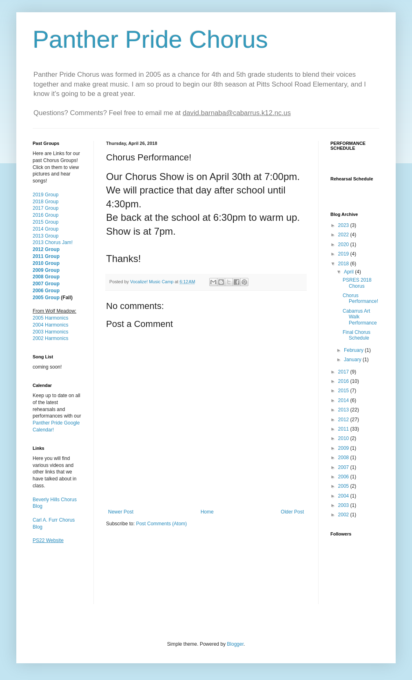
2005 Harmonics (50, 318)
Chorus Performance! (360, 298)
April (349, 272)
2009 (344, 448)
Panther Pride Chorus (150, 39)
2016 (344, 381)
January (353, 359)
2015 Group (45, 222)
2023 (344, 225)
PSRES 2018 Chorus (357, 283)
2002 (344, 515)
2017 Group (45, 208)
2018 (344, 264)
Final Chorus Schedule (356, 335)
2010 (344, 438)
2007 (344, 467)
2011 (344, 429)
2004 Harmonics (50, 325)
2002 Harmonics (50, 338)
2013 (344, 410)
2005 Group (46, 297)
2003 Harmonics (50, 332)
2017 (344, 372)
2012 (344, 419)
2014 (344, 400)
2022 (344, 235)
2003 (344, 505)
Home (207, 512)
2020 (344, 244)
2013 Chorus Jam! (53, 242)
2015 (344, 390)
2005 (344, 486)
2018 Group (45, 201)
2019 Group (45, 195)
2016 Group (45, 215)
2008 (344, 457)
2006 (344, 477)
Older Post (292, 512)
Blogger (235, 644)
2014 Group (45, 229)
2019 (344, 254)
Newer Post (120, 512)
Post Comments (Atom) (161, 524)
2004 (344, 496)
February (354, 350)
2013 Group (45, 236)
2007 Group (46, 284)
